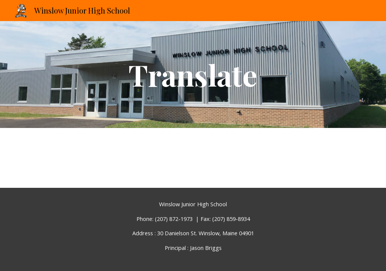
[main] (193, 74)
